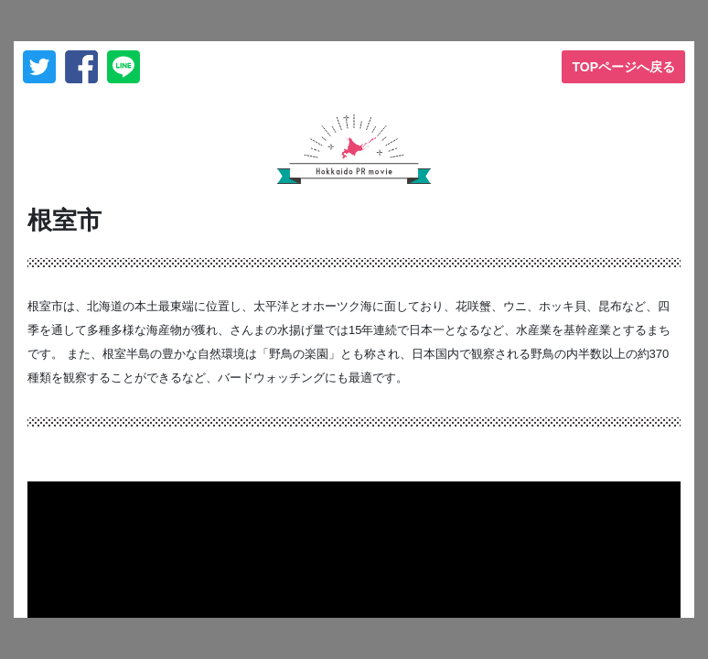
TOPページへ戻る (623, 66)
